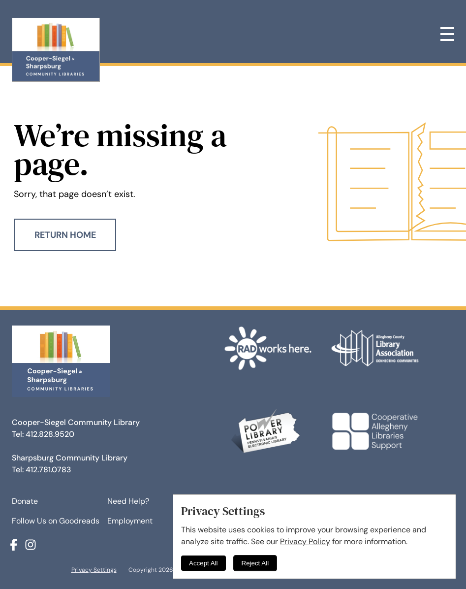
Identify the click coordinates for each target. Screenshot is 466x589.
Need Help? (128, 501)
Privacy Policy (305, 541)
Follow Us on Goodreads (55, 521)
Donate (25, 501)
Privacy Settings (94, 569)
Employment (130, 521)
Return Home (65, 235)
